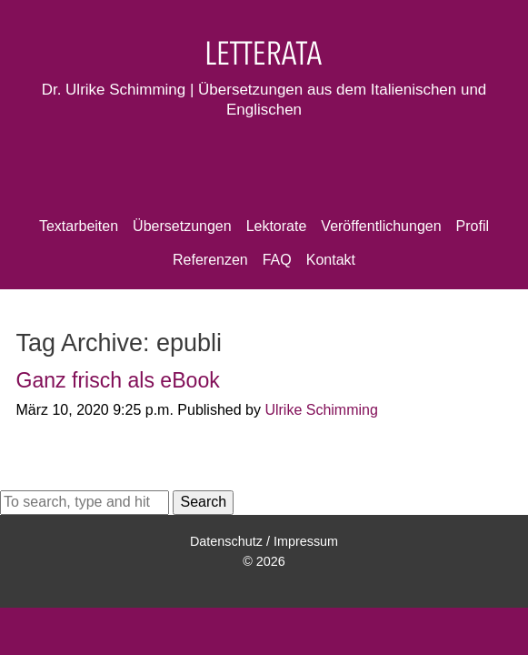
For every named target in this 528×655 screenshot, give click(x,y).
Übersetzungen (182, 226)
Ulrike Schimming (320, 410)
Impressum (306, 541)
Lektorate (276, 226)
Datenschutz (226, 541)
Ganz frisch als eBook (117, 380)
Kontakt (330, 259)
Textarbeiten (78, 226)
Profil (472, 226)
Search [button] (203, 501)
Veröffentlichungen (381, 226)
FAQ (277, 259)
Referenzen (210, 259)
